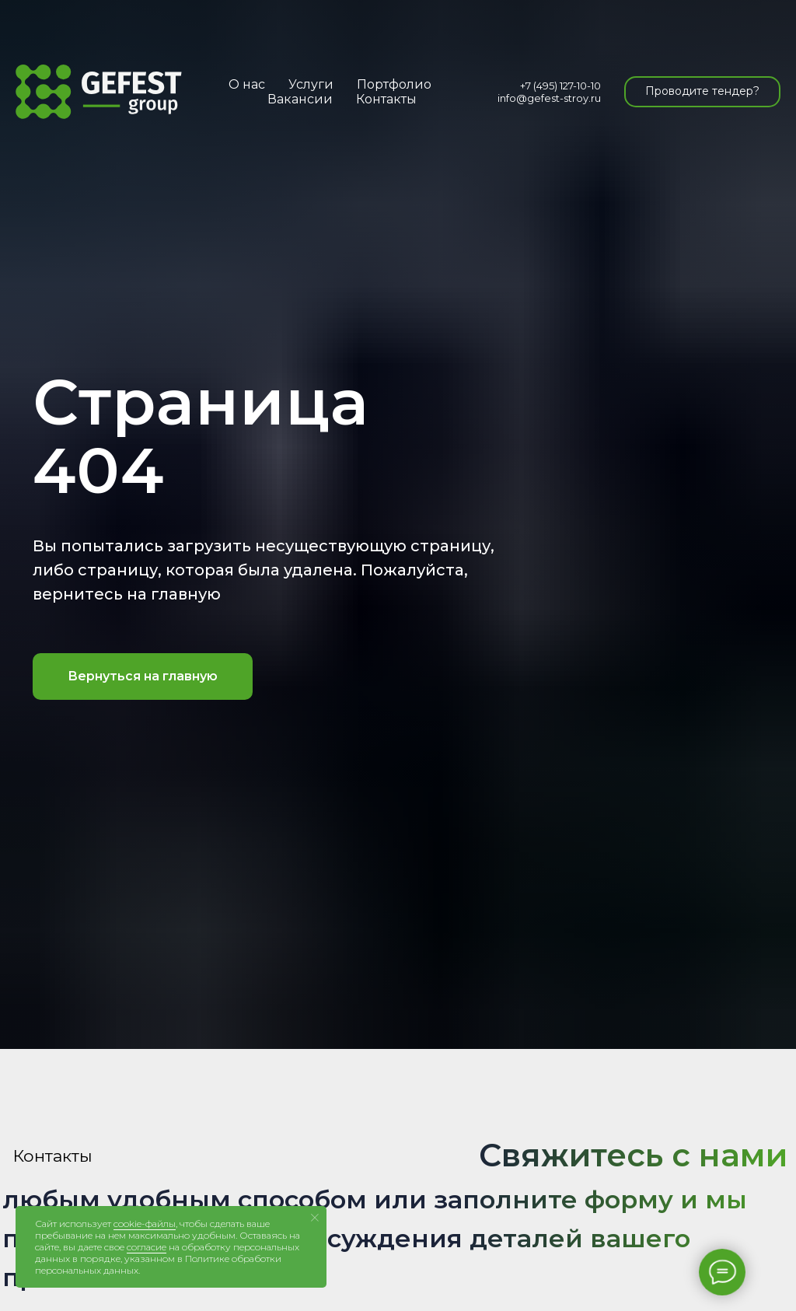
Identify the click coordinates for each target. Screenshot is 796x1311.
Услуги (310, 84)
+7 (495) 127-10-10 (560, 85)
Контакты (386, 99)
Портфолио (394, 84)
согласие (146, 1247)
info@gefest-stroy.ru (549, 98)
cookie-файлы (144, 1223)
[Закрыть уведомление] (315, 1217)
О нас (247, 84)
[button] (702, 91)
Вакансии (300, 99)
